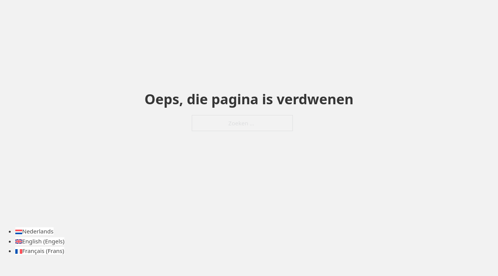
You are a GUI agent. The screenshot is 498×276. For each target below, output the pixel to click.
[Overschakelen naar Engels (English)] (39, 241)
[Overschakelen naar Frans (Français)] (39, 251)
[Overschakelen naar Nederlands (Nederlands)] (34, 231)
